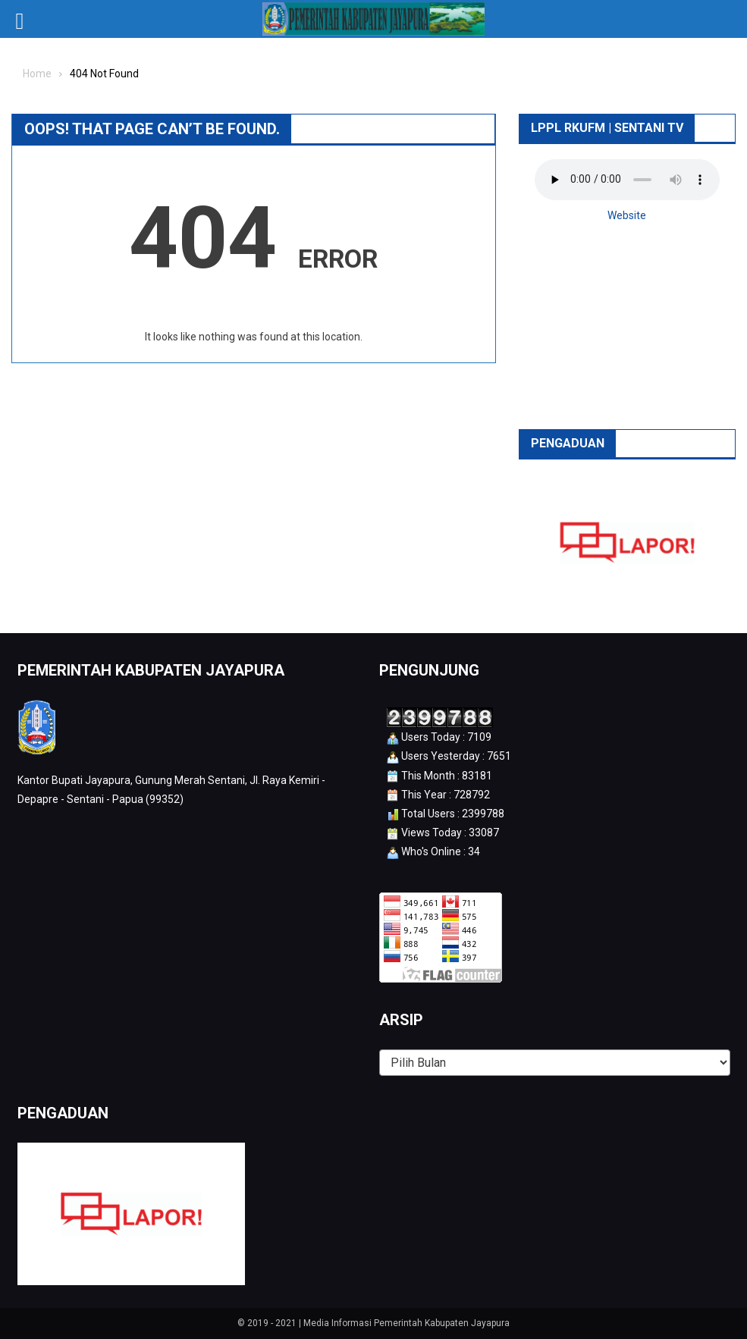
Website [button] (626, 215)
